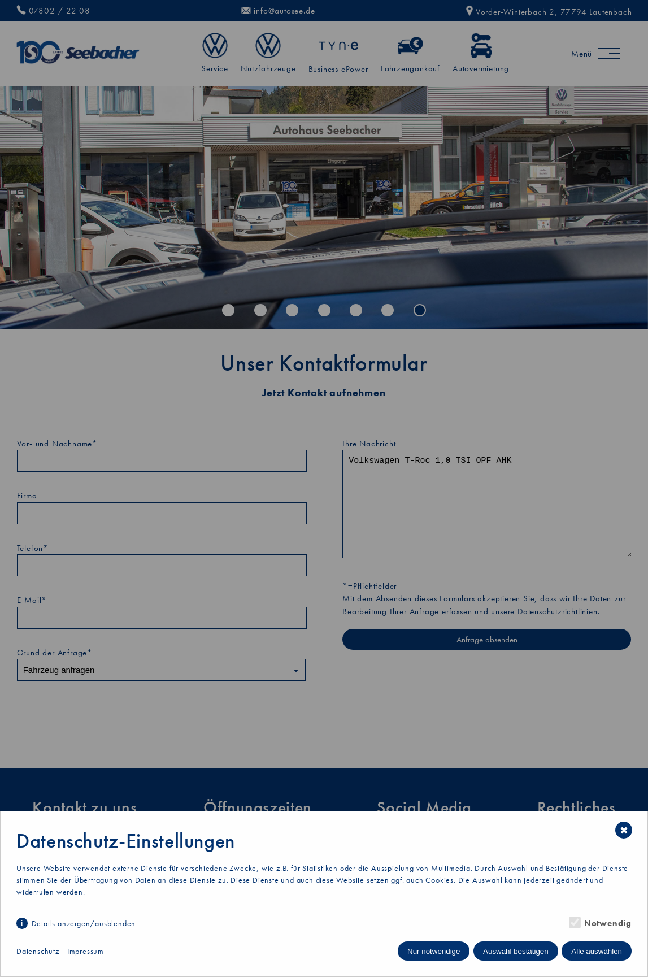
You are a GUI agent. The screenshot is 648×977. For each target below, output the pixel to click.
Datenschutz (37, 951)
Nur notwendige (433, 951)
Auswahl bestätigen (516, 951)
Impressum (85, 951)
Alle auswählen (596, 951)
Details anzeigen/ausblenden (84, 923)
